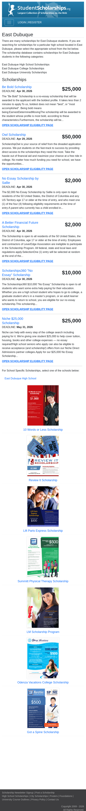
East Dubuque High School (20, 378)
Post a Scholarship (45, 792)
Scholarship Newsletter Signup (17, 792)
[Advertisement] (43, 762)
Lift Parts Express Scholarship (43, 530)
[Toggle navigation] (9, 22)
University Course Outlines (15, 799)
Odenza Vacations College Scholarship (43, 682)
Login (22, 22)
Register (35, 22)
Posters (54, 796)
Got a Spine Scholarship (43, 732)
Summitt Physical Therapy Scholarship (43, 581)
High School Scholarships (15, 796)
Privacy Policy (38, 799)
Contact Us (53, 799)
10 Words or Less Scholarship (43, 429)
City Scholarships (39, 796)
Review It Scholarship (43, 480)
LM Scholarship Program (43, 632)
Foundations (65, 796)
